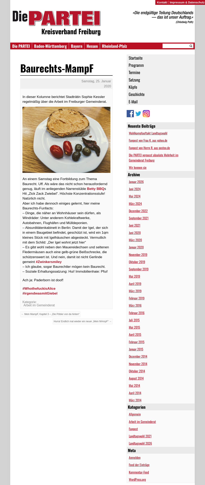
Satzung (134, 80)
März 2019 (135, 290)
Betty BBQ (95, 189)
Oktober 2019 (137, 261)
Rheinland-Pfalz (114, 46)
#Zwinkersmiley (49, 262)
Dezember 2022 (138, 210)
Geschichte (136, 94)
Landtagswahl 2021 (140, 436)
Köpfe (133, 87)
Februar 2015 (136, 341)
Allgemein (135, 414)
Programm (136, 65)
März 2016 (135, 305)
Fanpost (133, 428)
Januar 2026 (136, 181)
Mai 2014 (134, 385)
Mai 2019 (134, 276)
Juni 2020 (135, 232)
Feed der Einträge (139, 464)
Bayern (76, 46)
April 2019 (135, 283)
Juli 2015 (134, 320)
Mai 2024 (134, 196)
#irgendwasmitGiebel (39, 293)
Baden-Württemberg (50, 46)
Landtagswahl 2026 (140, 443)
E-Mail (133, 102)
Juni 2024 (135, 188)
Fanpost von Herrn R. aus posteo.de (149, 147)
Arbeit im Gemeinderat (142, 421)
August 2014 (136, 378)
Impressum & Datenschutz (187, 2)
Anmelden (134, 457)
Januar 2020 (136, 247)
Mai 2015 (134, 327)
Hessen (92, 46)
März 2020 (135, 239)
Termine (134, 72)
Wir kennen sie (137, 167)
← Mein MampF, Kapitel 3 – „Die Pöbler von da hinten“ (50, 314)
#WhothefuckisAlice (39, 288)
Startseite (135, 58)
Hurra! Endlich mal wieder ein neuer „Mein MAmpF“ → (83, 321)
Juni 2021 (134, 225)
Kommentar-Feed (139, 472)
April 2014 (135, 392)
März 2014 (135, 400)
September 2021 (138, 218)
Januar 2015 (136, 349)
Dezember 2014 (138, 356)
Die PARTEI (21, 46)
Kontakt (162, 2)
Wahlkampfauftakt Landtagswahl (148, 133)
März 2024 (135, 203)
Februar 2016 (136, 312)
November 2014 (138, 363)
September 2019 (138, 269)
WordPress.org (137, 479)
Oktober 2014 (137, 371)
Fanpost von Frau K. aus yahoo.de (148, 140)
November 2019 (138, 254)
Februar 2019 (136, 298)
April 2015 (135, 334)
